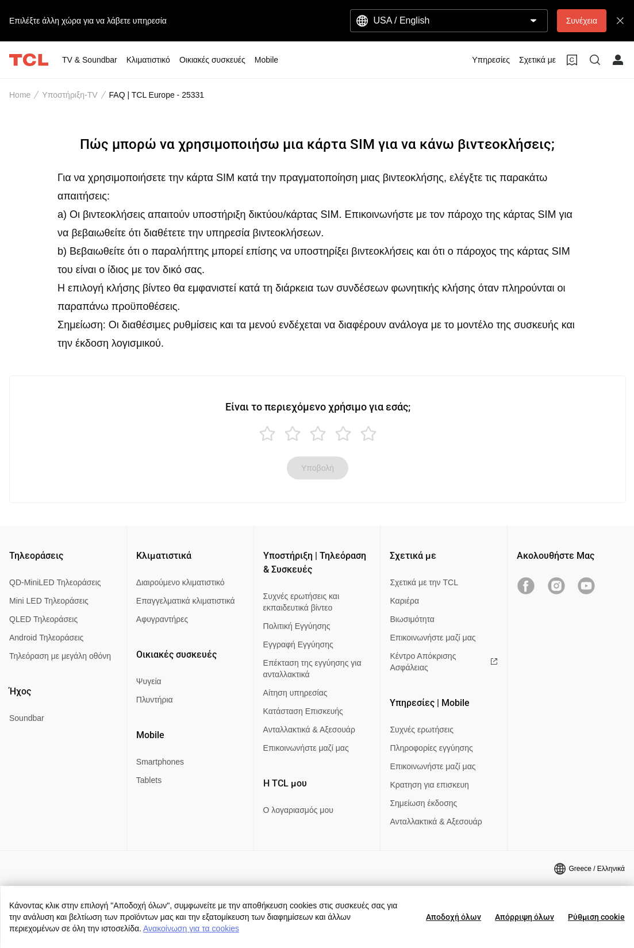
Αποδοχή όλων (453, 917)
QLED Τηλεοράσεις (43, 619)
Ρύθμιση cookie (596, 917)
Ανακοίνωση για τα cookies (191, 928)
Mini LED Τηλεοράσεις (49, 600)
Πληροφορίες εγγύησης (431, 748)
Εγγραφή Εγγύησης (298, 644)
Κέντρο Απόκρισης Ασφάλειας (444, 661)
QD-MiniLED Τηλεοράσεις (55, 582)
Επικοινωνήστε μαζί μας (306, 748)
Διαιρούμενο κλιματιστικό (180, 582)
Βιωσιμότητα (412, 619)
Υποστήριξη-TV (69, 94)
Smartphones (160, 761)
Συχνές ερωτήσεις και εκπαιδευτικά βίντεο (301, 602)
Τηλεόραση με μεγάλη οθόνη (60, 656)
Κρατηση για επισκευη (429, 784)
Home (19, 94)
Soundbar (26, 718)
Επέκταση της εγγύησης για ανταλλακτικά (312, 668)
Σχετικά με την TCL (424, 582)
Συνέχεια (581, 20)
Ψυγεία (149, 681)
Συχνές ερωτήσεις (422, 729)
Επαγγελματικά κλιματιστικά (185, 600)
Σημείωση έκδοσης (423, 803)
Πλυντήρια (154, 699)
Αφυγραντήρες (162, 619)
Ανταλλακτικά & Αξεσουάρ (309, 729)
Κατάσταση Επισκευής (303, 711)
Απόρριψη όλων (524, 917)
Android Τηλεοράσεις (46, 637)
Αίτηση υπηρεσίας (295, 692)
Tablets (149, 780)
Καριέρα (404, 600)
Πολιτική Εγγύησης (297, 626)
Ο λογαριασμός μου (298, 810)
